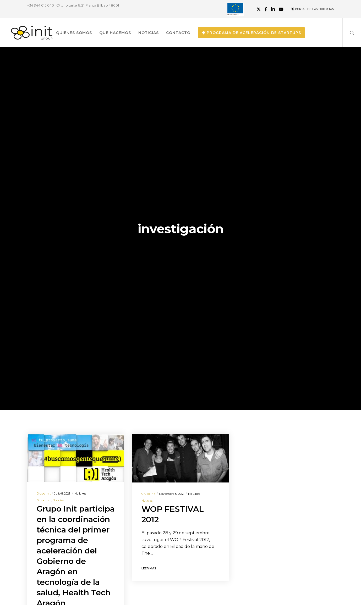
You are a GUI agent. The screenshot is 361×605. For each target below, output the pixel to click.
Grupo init (44, 493)
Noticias (58, 500)
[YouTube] (281, 9)
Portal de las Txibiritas (312, 9)
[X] (258, 9)
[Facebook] (266, 9)
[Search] (348, 32)
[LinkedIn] (273, 9)
